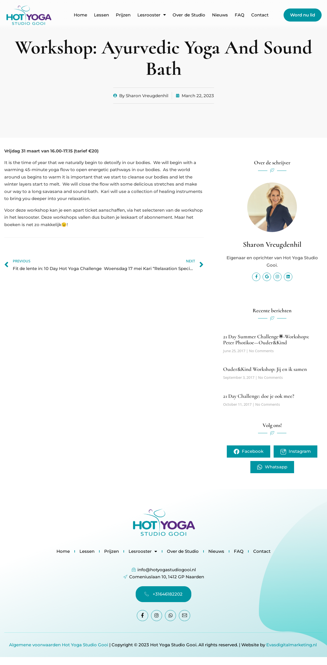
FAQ (239, 15)
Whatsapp (272, 467)
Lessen (101, 15)
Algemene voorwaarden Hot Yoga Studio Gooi (58, 644)
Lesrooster (151, 15)
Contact (260, 15)
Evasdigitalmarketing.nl (292, 644)
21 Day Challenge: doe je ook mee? (258, 396)
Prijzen (123, 15)
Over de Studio (189, 15)
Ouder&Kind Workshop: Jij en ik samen (265, 369)
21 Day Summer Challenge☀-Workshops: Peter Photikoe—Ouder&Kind (266, 339)
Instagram (296, 451)
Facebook (248, 451)
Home (80, 15)
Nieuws (220, 15)
